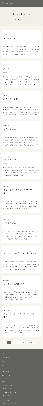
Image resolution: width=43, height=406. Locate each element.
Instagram (4, 403)
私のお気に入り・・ (12, 38)
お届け (3, 361)
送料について (7, 389)
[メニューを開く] (39, 3)
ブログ (3, 365)
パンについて (5, 357)
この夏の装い (9, 223)
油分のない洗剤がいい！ (14, 283)
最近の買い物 (9, 129)
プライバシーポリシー (8, 375)
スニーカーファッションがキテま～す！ (19, 315)
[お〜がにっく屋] (7, 3)
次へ (23, 342)
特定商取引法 (5, 371)
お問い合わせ (7, 395)
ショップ (4, 353)
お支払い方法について (9, 392)
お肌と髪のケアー (11, 98)
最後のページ (31, 342)
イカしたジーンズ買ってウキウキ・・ (17, 191)
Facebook (13, 403)
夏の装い (7, 68)
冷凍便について (7, 386)
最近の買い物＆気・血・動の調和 (18, 253)
